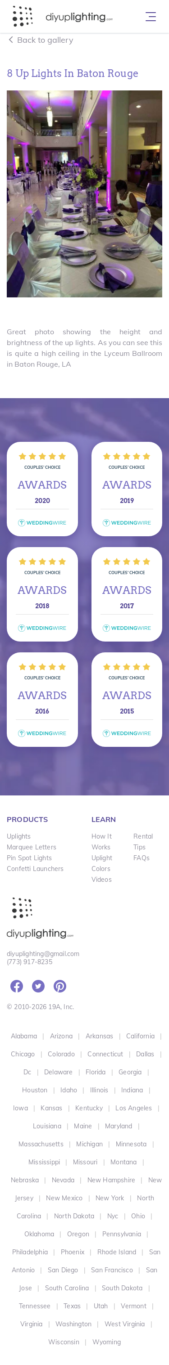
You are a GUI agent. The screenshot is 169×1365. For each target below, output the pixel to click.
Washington (73, 1324)
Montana (123, 1162)
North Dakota (74, 1216)
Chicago (23, 1054)
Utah (101, 1306)
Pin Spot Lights (29, 858)
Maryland (118, 1126)
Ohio (138, 1216)
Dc (27, 1072)
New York (110, 1198)
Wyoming (106, 1342)
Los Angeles (133, 1108)
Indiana (132, 1090)
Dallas (145, 1054)
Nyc (113, 1216)
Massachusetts (41, 1144)
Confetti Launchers (35, 869)
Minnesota (131, 1144)
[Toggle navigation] (151, 16)
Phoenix (72, 1252)
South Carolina (67, 1288)
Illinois (99, 1090)
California (140, 1036)
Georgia (130, 1072)
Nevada (63, 1180)
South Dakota (122, 1288)
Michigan (89, 1144)
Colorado (61, 1054)
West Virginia (125, 1324)
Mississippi (44, 1162)
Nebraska (25, 1180)
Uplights (19, 836)
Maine (83, 1126)
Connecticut (105, 1054)
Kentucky (89, 1108)
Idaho (68, 1090)
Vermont (133, 1306)
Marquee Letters (31, 847)
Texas (72, 1306)
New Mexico (64, 1198)
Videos (101, 880)
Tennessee (35, 1306)
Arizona (61, 1036)
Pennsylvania (121, 1234)
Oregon (78, 1234)
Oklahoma (39, 1234)
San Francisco (112, 1270)
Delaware (58, 1072)
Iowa (20, 1108)
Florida (95, 1072)
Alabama (24, 1036)
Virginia (31, 1324)
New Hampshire (111, 1180)
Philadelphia (30, 1252)
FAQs (141, 858)
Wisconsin (63, 1342)
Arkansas (100, 1036)
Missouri (85, 1162)
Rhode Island (116, 1252)
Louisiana (47, 1126)
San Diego (63, 1270)
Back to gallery (40, 40)
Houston (34, 1090)
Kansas (51, 1108)
